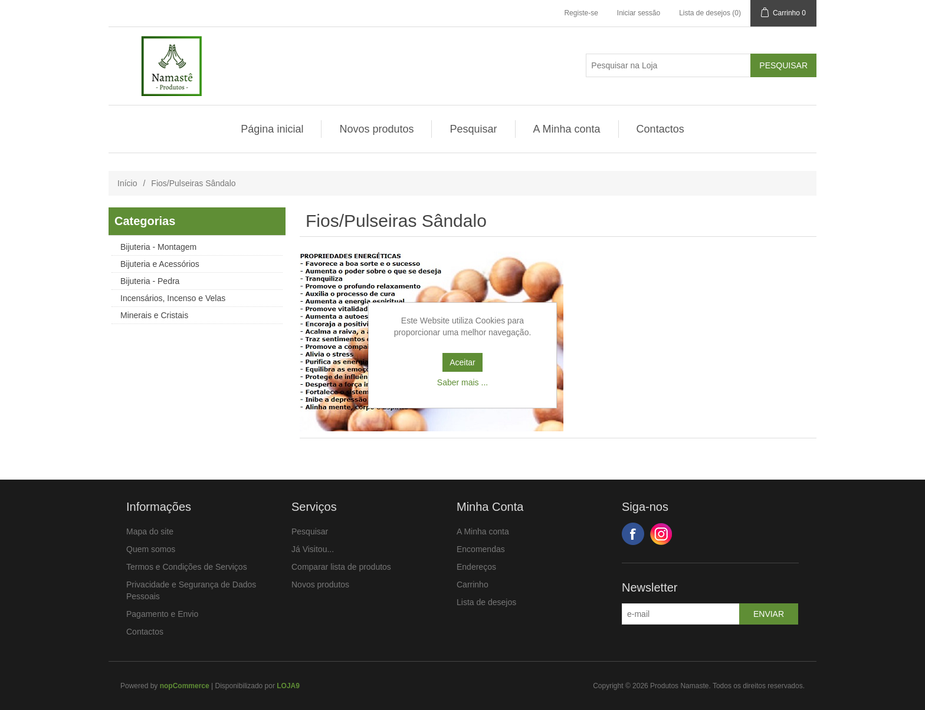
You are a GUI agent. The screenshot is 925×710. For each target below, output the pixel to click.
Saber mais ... (462, 382)
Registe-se (581, 13)
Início (127, 183)
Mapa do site (149, 531)
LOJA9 (288, 686)
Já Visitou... (312, 549)
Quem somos (150, 549)
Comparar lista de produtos (341, 567)
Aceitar (462, 362)
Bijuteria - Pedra (149, 281)
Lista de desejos (486, 602)
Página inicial (272, 129)
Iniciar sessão (638, 13)
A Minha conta (567, 129)
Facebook (633, 534)
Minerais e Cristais (154, 315)
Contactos (660, 129)
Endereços (476, 567)
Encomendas (481, 549)
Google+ (661, 534)
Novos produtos (376, 129)
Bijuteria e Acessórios (159, 264)
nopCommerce (184, 686)
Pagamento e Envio (162, 614)
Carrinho (472, 584)
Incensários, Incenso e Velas (172, 298)
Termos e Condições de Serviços (186, 567)
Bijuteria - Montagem (158, 247)
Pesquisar (473, 129)
